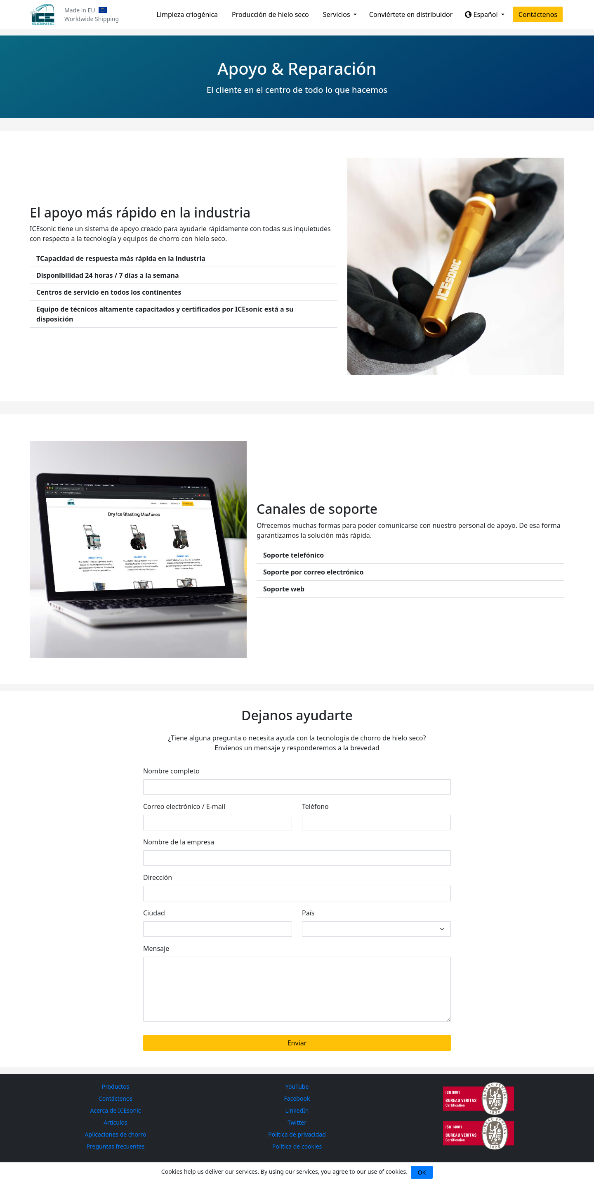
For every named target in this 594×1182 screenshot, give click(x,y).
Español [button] (482, 14)
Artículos (115, 1122)
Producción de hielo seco (270, 14)
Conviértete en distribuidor (411, 14)
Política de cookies (297, 1146)
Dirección (157, 877)
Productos (116, 1086)
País (308, 912)
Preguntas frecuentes (116, 1146)
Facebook (297, 1098)
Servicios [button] (337, 14)
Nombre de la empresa (178, 841)
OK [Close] (422, 1172)
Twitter (297, 1122)
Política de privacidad (297, 1134)
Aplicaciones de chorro (115, 1134)
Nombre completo (171, 770)
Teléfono (315, 806)
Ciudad (154, 912)
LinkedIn (297, 1110)
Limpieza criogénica (187, 14)
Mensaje (156, 948)
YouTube (297, 1086)
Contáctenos (538, 14)
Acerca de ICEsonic (115, 1110)
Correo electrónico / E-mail (184, 806)
